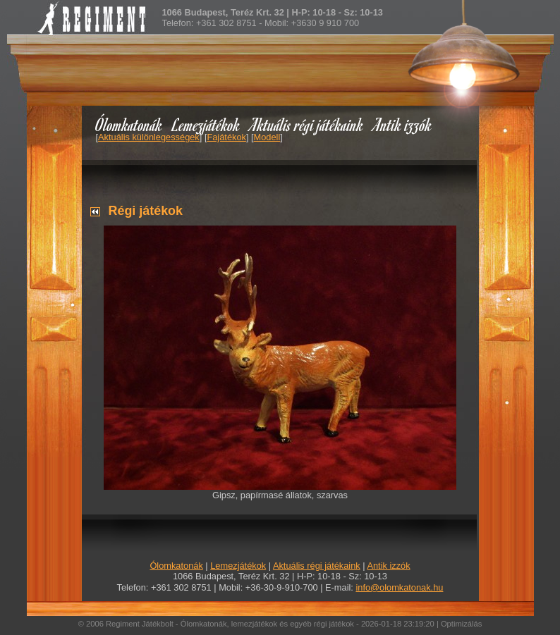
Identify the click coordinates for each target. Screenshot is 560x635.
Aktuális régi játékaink (306, 124)
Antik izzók (403, 124)
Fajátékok (226, 137)
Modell (267, 137)
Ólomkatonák (128, 124)
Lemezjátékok (206, 124)
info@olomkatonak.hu (399, 587)
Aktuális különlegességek (149, 137)
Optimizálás (461, 623)
